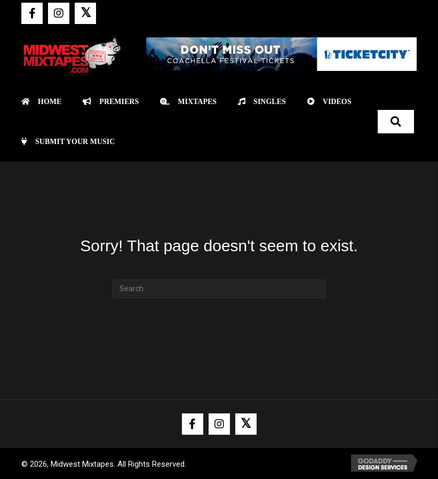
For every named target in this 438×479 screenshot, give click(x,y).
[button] (32, 13)
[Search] (219, 289)
